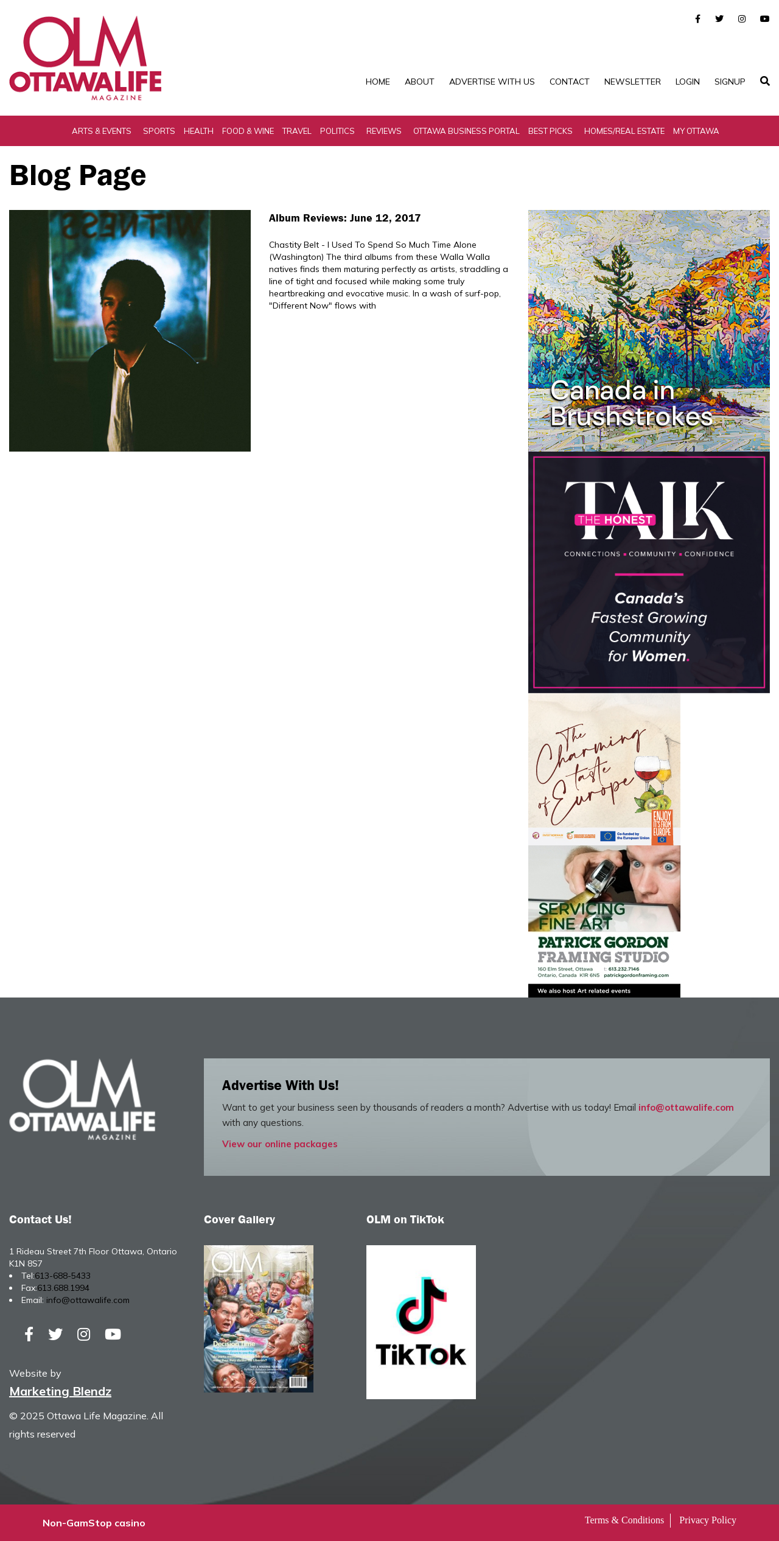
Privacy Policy (707, 1520)
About (420, 81)
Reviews (384, 131)
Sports (159, 131)
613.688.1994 (63, 1287)
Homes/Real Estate (624, 131)
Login (688, 81)
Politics (337, 131)
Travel (297, 131)
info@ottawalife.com (686, 1107)
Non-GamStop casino (94, 1523)
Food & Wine (248, 131)
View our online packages (280, 1144)
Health (199, 131)
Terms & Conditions (624, 1520)
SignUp (730, 81)
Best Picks (550, 131)
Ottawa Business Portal (466, 131)
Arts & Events (101, 131)
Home (378, 81)
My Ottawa (696, 131)
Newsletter (632, 81)
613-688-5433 (63, 1275)
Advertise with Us (492, 81)
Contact (570, 81)
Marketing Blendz (60, 1391)
